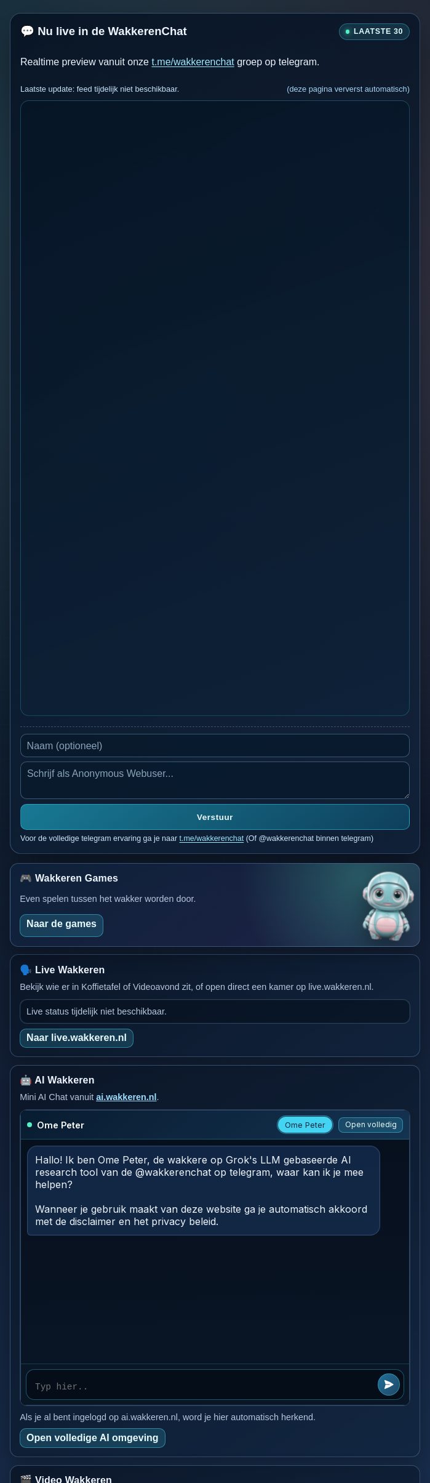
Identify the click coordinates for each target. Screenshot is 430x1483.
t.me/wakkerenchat (192, 62)
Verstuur (215, 817)
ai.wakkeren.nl (126, 1097)
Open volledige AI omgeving (92, 1438)
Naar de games (61, 923)
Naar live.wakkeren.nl (76, 1037)
